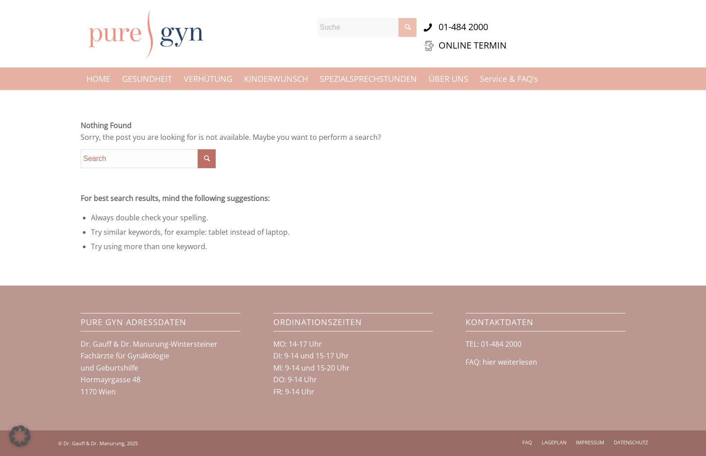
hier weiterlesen (510, 362)
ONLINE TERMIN (473, 45)
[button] (20, 436)
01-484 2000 (463, 27)
